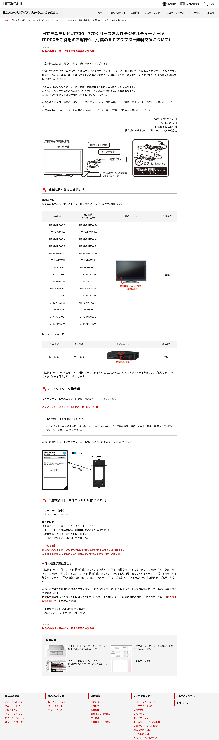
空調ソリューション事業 (145, 726)
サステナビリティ (153, 12)
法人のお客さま (118, 12)
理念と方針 (138, 710)
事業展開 (95, 710)
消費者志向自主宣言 (100, 714)
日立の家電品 (12, 695)
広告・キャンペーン (15, 718)
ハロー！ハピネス (14, 702)
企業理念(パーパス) (100, 722)
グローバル (194, 12)
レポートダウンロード (144, 702)
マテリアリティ (141, 718)
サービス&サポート (57, 706)
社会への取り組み (142, 734)
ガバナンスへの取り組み (145, 738)
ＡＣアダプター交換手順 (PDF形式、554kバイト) (69, 406)
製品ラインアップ (56, 702)
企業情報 (135, 12)
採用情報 (209, 12)
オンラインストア (14, 722)
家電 (100, 12)
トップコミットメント (144, 706)
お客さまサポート (14, 710)
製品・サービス (12, 706)
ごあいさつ (96, 702)
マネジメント (140, 714)
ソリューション (55, 710)
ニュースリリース (175, 12)
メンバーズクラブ (13, 714)
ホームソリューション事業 (146, 722)
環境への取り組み (142, 730)
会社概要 (95, 706)
